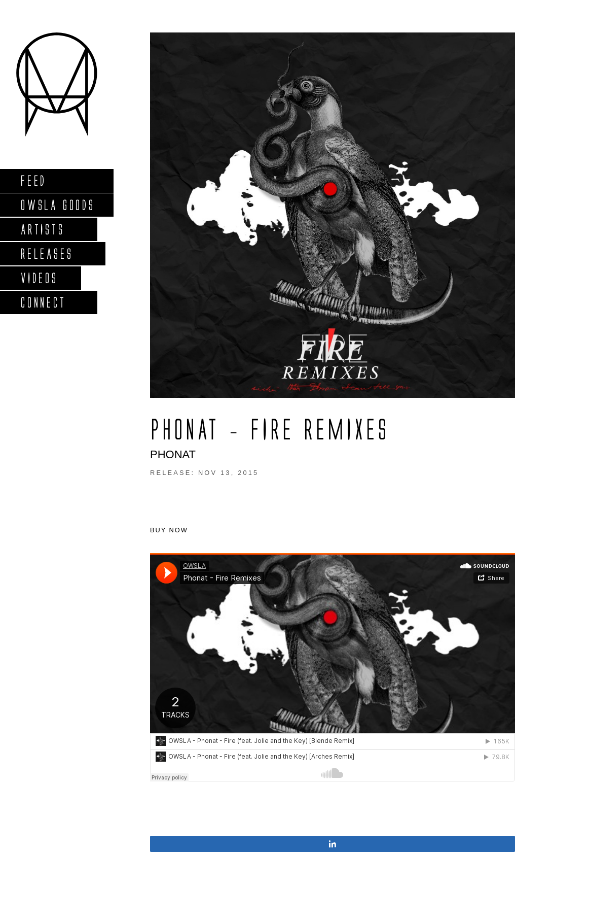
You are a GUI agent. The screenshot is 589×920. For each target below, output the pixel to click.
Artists (42, 229)
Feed (33, 180)
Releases (46, 253)
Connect (43, 302)
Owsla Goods (57, 205)
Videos (39, 278)
